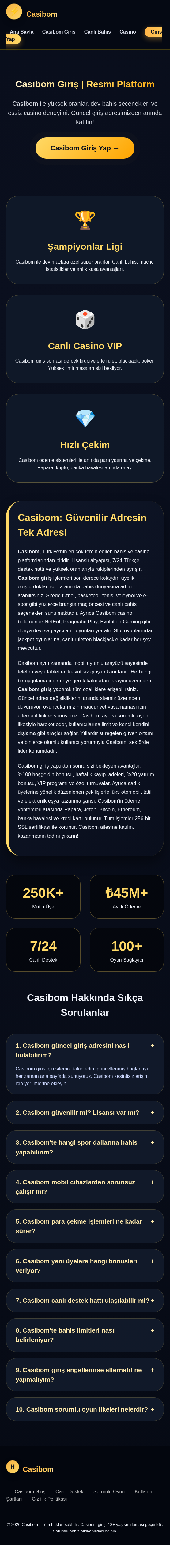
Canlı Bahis (97, 31)
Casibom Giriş (58, 31)
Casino (127, 31)
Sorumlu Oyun (109, 1491)
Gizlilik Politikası (49, 1499)
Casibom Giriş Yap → (84, 148)
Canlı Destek (69, 1491)
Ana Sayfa (21, 31)
